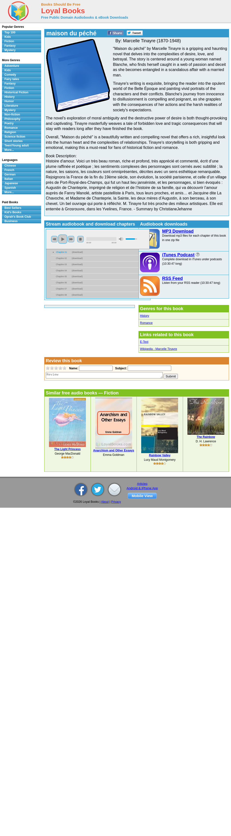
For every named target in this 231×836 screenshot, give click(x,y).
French (9, 170)
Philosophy (12, 119)
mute (121, 239)
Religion (10, 132)
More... (9, 150)
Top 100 (9, 32)
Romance (146, 323)
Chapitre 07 (61, 289)
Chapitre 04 (61, 270)
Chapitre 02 (61, 258)
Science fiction (14, 136)
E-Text (144, 342)
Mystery (9, 50)
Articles (142, 484)
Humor (9, 101)
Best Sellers (12, 208)
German (9, 174)
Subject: (120, 368)
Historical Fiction (16, 92)
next (71, 239)
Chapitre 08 (61, 295)
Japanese (11, 183)
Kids (7, 37)
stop (80, 239)
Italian (8, 179)
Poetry (9, 123)
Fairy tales (11, 79)
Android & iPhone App (142, 488)
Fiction (9, 41)
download (77, 252)
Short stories (13, 141)
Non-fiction (12, 114)
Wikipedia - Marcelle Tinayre (158, 349)
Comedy (10, 74)
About (105, 502)
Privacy (116, 502)
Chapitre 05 (61, 276)
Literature (11, 105)
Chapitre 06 (61, 282)
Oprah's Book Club (17, 216)
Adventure (11, 66)
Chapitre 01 (61, 252)
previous (54, 239)
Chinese (10, 165)
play (63, 239)
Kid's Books (12, 212)
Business (10, 221)
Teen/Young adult (16, 145)
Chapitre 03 (61, 264)
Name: (73, 368)
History (144, 315)
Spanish (10, 187)
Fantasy (9, 45)
